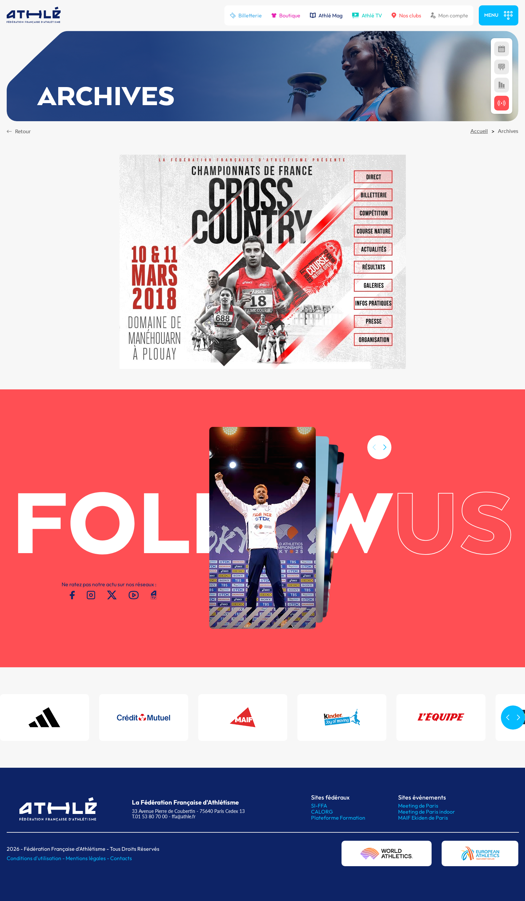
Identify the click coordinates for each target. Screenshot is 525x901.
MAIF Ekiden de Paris (423, 817)
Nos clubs (406, 15)
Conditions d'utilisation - (36, 858)
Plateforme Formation (338, 817)
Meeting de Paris (418, 805)
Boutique (285, 15)
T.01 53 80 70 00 (149, 816)
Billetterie (246, 15)
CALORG (322, 811)
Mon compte (449, 15)
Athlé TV (367, 15)
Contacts (121, 858)
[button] (384, 456)
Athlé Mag (326, 15)
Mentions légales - (88, 858)
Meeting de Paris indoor (426, 811)
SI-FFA (319, 805)
